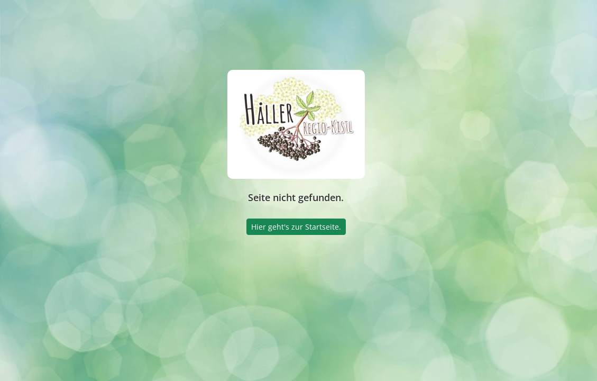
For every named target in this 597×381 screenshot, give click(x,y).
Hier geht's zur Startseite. (296, 227)
